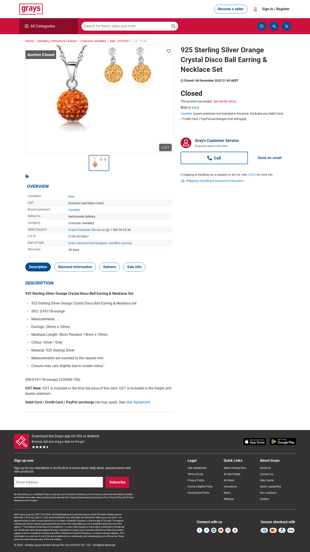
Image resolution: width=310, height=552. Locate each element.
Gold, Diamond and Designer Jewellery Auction (100, 243)
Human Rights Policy (200, 486)
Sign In (276, 9)
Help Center (267, 480)
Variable (74, 210)
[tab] (38, 267)
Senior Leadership (270, 486)
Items (227, 492)
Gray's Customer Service (84, 230)
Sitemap (229, 499)
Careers (264, 499)
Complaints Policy (198, 492)
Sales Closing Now (235, 467)
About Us (265, 467)
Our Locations (268, 492)
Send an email (270, 158)
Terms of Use (195, 474)
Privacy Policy (196, 480)
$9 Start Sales (232, 474)
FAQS (252, 174)
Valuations (230, 486)
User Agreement (138, 402)
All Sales (229, 480)
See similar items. (225, 101)
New (71, 196)
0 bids (194, 107)
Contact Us (266, 474)
